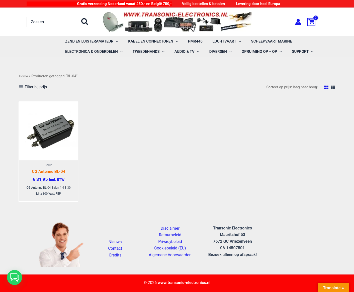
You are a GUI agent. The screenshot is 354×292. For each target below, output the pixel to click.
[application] (114, 41)
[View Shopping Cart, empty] (317, 22)
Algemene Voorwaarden (170, 254)
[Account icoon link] (298, 22)
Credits (115, 255)
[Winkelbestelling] (289, 87)
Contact (115, 248)
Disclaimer (170, 228)
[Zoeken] (85, 22)
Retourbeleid (170, 235)
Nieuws (115, 241)
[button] (90, 41)
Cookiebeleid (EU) (170, 248)
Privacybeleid (170, 241)
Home (24, 76)
